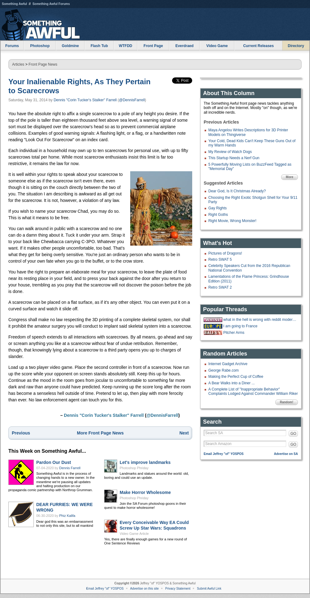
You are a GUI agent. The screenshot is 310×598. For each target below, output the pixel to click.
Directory (296, 46)
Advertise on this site (144, 588)
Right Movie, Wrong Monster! (232, 221)
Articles (18, 64)
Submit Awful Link (209, 588)
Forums (12, 46)
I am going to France (240, 326)
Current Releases (258, 46)
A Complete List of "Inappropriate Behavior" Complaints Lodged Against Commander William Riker (253, 391)
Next (184, 432)
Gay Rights (217, 208)
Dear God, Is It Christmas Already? (237, 191)
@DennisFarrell (132, 100)
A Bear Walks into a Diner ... (231, 383)
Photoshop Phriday (134, 468)
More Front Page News (100, 432)
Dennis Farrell (69, 468)
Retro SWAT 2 (220, 287)
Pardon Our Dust (53, 462)
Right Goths (218, 214)
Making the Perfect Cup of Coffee (235, 376)
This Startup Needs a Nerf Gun (233, 158)
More (289, 177)
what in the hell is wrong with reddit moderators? (259, 319)
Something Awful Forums (51, 4)
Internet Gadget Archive (227, 364)
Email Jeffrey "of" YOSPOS (224, 454)
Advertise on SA (286, 454)
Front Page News (43, 64)
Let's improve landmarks (145, 462)
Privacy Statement (177, 588)
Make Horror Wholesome (145, 492)
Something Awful (14, 4)
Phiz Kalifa (67, 515)
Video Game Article (134, 533)
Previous (21, 432)
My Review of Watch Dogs (230, 152)
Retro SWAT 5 (220, 259)
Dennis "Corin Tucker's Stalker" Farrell (85, 100)
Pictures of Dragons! (225, 253)
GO (293, 433)
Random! (286, 402)
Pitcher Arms (233, 332)
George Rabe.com (223, 370)
